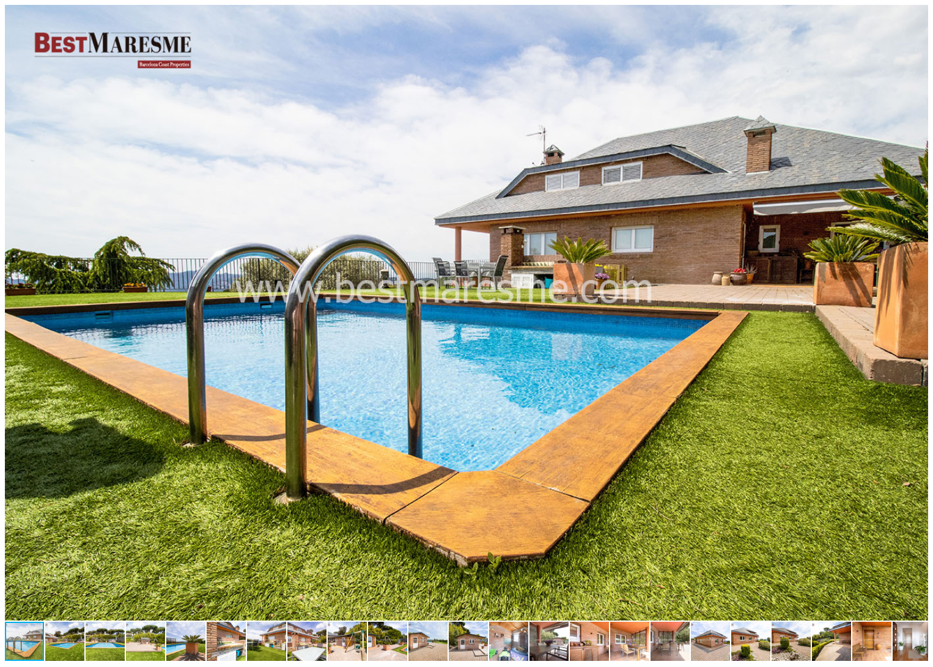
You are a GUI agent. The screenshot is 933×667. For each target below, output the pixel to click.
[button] (917, 16)
